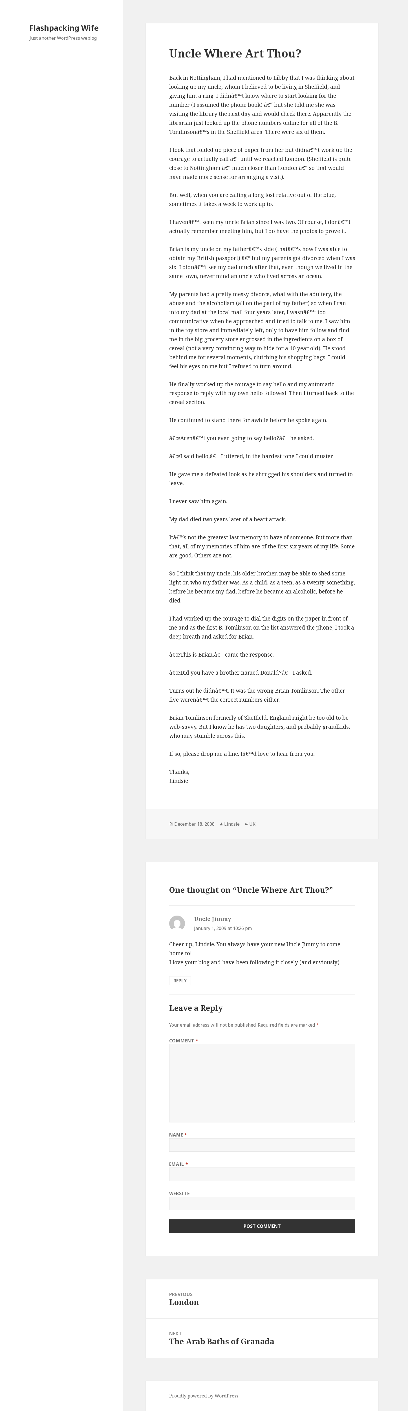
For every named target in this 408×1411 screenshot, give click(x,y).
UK (252, 824)
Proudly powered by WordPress (203, 1396)
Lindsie (232, 824)
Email (178, 1164)
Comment (184, 1041)
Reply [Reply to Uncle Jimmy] (180, 981)
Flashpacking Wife (64, 28)
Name (178, 1135)
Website (179, 1193)
